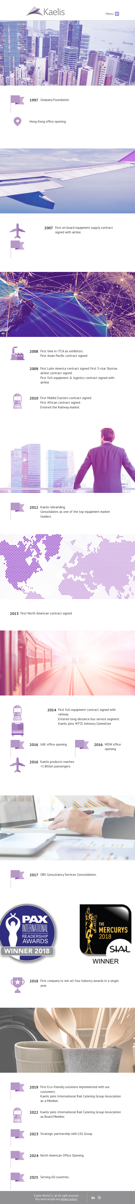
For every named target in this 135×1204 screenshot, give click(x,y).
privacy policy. (69, 1199)
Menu (112, 14)
